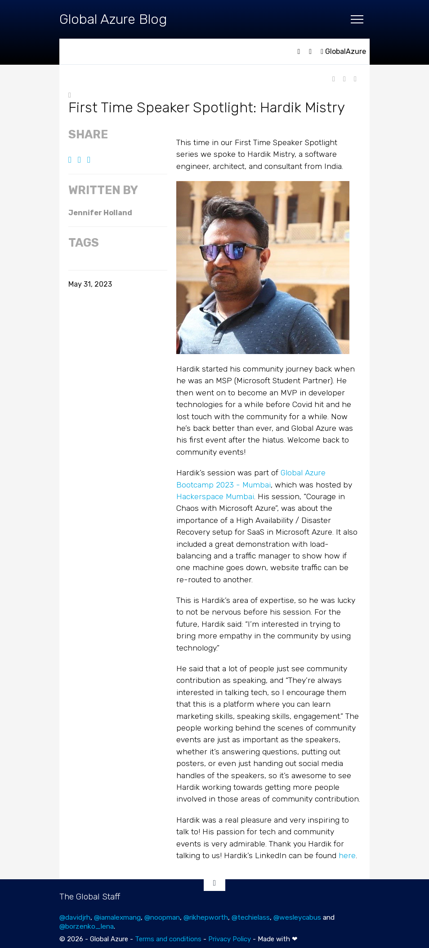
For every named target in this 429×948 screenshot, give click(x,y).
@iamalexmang (117, 917)
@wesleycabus (297, 917)
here (347, 855)
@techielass (251, 917)
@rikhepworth (205, 917)
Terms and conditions (168, 939)
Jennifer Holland (100, 212)
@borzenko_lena (86, 926)
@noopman (162, 917)
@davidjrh (74, 917)
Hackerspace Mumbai (215, 496)
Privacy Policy (229, 939)
